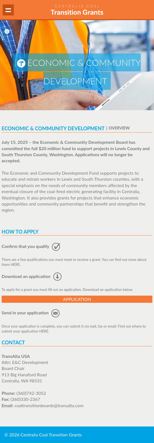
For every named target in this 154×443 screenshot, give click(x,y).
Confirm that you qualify (31, 246)
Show (8, 9)
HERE (15, 264)
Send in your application (31, 312)
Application (77, 299)
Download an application (32, 276)
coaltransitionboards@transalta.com (48, 405)
